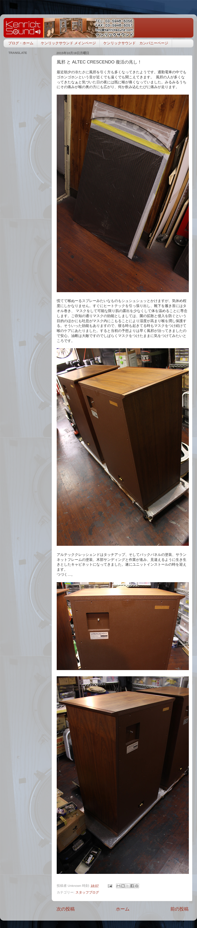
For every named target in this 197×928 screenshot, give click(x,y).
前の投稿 (179, 908)
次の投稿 (65, 908)
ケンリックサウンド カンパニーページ (135, 43)
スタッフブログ (87, 892)
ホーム (122, 908)
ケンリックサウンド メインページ (68, 43)
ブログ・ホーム (20, 43)
